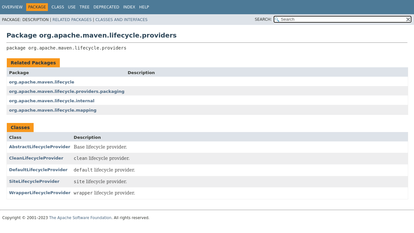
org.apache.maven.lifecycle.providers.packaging (67, 91)
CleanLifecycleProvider (36, 158)
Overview (12, 7)
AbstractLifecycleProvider (39, 146)
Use (72, 7)
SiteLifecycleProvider (34, 181)
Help (144, 7)
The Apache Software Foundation (80, 218)
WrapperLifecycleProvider (40, 192)
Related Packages (72, 19)
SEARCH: (263, 19)
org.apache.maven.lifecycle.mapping (52, 110)
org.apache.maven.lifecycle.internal (51, 100)
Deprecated (106, 7)
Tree (85, 7)
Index (129, 7)
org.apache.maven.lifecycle (41, 82)
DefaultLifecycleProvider (38, 169)
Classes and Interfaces (121, 19)
